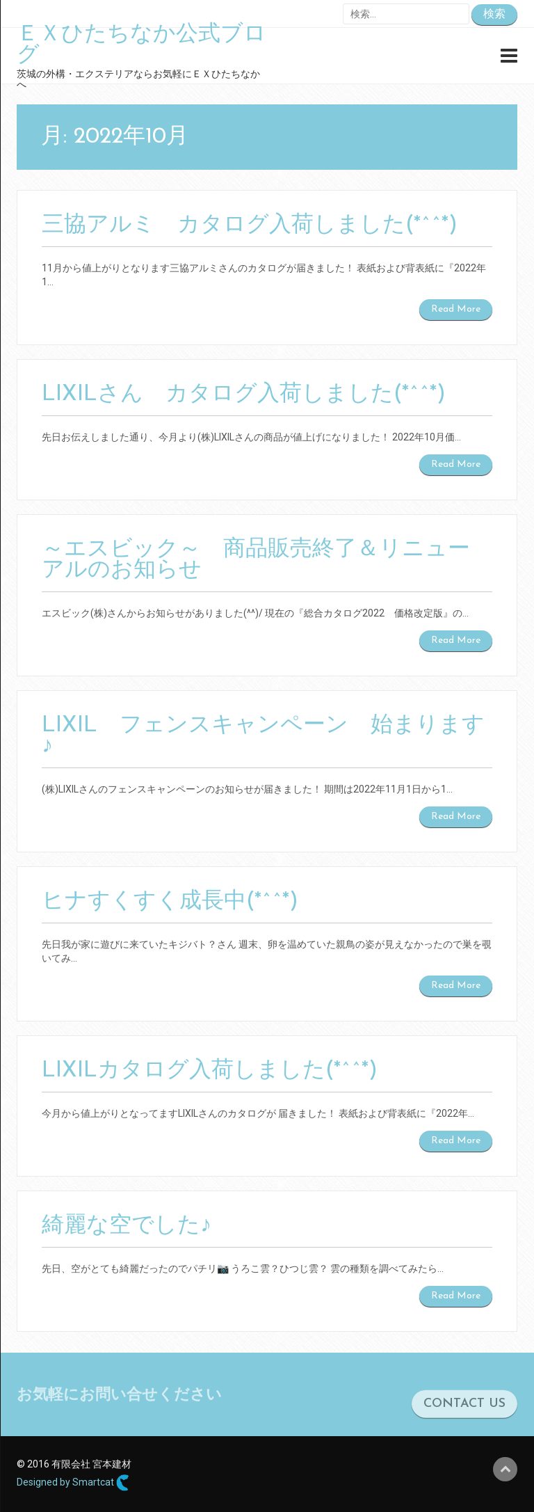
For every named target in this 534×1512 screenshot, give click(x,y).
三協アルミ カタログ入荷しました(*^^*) (250, 225)
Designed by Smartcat (73, 1482)
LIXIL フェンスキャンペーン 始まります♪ (263, 736)
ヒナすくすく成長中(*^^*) (170, 902)
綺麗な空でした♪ (126, 1226)
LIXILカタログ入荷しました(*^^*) (210, 1071)
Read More (455, 309)
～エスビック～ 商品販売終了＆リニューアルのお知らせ (256, 560)
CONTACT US (464, 1409)
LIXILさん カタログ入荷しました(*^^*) (244, 394)
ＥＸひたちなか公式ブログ (141, 45)
